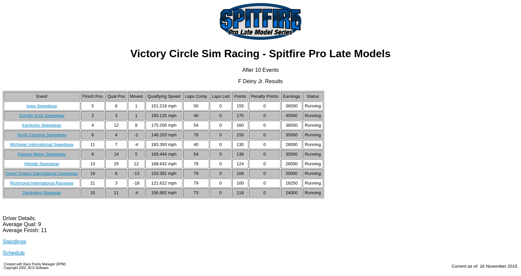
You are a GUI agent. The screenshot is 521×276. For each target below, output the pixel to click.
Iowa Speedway (42, 105)
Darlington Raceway (42, 192)
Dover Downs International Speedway (42, 173)
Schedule (14, 253)
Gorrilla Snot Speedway (41, 115)
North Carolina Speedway (41, 134)
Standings (14, 241)
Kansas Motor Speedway (42, 154)
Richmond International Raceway (41, 183)
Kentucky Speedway (41, 125)
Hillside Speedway (41, 163)
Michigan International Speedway (42, 144)
